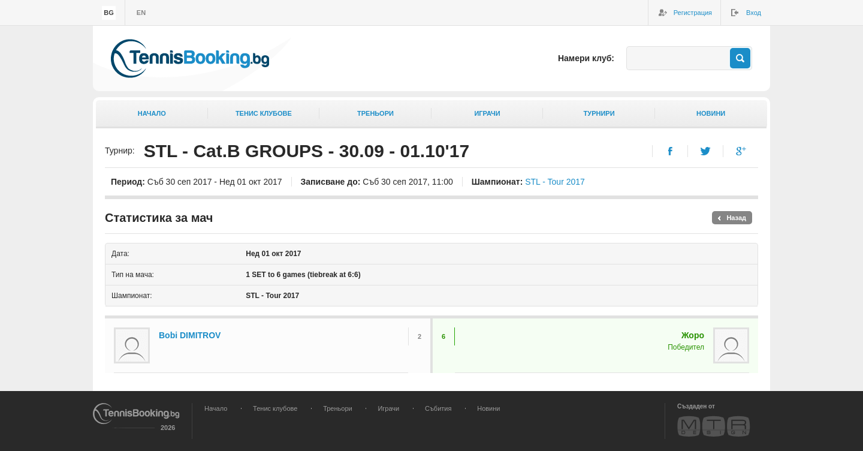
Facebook (670, 151)
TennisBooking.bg (190, 58)
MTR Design (713, 426)
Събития (438, 408)
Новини (710, 113)
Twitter (706, 151)
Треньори (375, 113)
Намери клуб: (586, 58)
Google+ (741, 151)
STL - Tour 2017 (555, 182)
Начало (152, 113)
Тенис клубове (264, 113)
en (141, 12)
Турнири (599, 113)
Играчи (487, 113)
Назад (736, 217)
